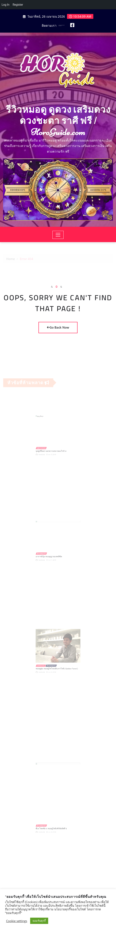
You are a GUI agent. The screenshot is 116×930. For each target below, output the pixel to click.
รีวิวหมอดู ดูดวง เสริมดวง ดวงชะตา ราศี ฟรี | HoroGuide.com (58, 121)
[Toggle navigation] (58, 235)
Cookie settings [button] (16, 921)
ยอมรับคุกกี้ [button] (39, 921)
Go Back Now (58, 327)
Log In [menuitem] (5, 4)
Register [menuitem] (18, 4)
